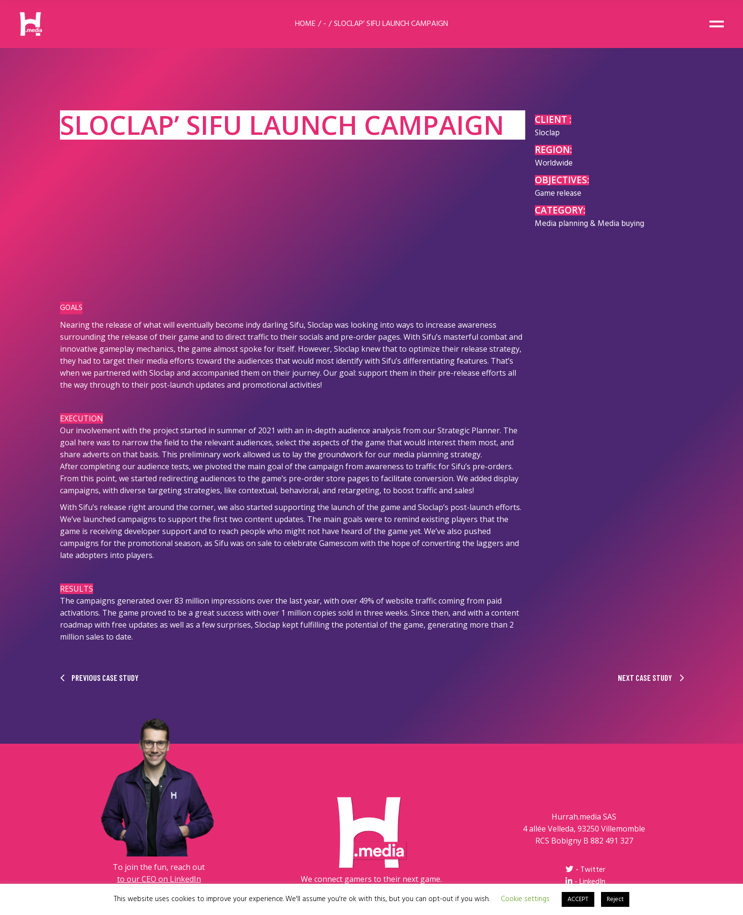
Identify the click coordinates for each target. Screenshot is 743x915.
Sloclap (547, 133)
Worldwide (554, 163)
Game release (558, 194)
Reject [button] (615, 899)
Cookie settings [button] (525, 899)
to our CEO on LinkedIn (159, 879)
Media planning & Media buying (589, 224)
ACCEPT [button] (578, 899)
